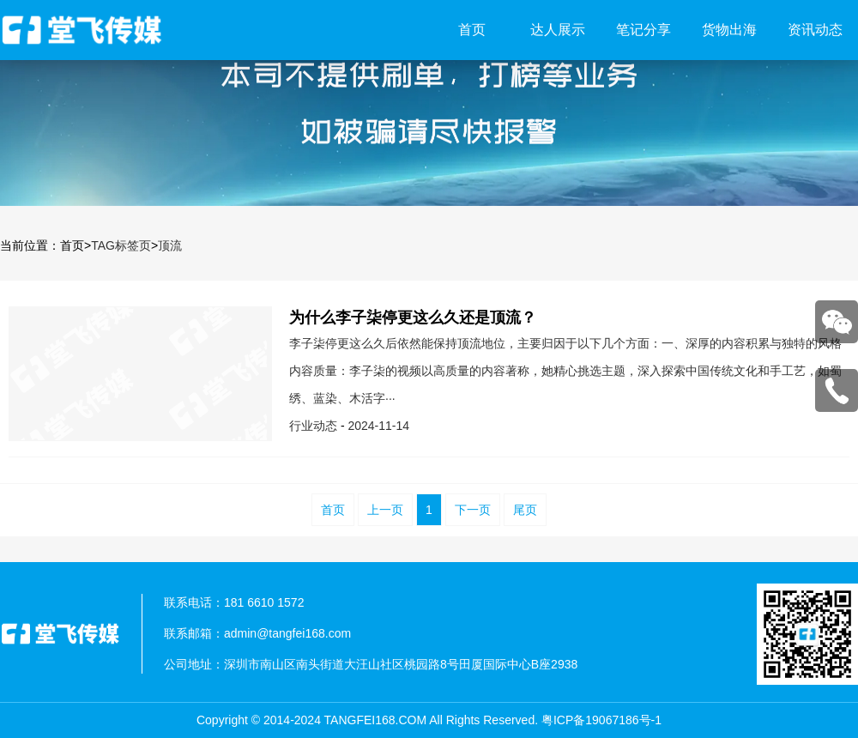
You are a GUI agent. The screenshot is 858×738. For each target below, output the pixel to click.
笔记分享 (643, 29)
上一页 (385, 510)
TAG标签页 (121, 245)
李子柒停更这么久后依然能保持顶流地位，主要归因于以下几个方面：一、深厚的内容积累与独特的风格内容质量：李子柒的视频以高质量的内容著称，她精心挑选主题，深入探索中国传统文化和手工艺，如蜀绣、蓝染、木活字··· (565, 370)
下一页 (473, 510)
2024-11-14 (378, 426)
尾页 (525, 510)
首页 (472, 29)
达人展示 (557, 29)
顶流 (170, 245)
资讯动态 (815, 29)
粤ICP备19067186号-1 (601, 720)
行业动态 (313, 426)
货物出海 (729, 29)
